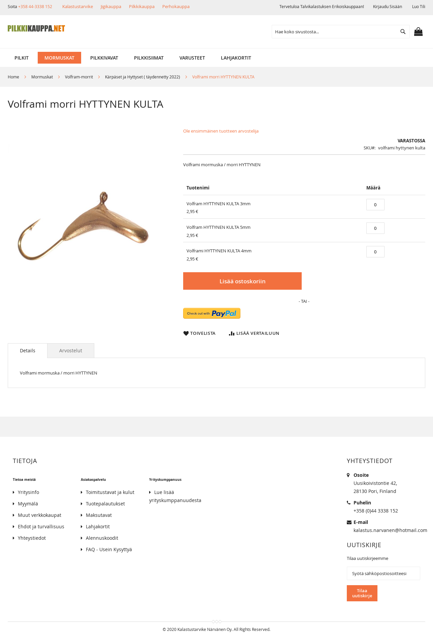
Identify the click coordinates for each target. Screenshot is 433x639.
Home (13, 76)
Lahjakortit (98, 526)
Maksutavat (99, 515)
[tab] (27, 350)
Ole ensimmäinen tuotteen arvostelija (221, 131)
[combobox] (341, 31)
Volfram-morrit (79, 76)
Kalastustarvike (77, 6)
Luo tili (418, 6)
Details (27, 350)
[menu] (216, 57)
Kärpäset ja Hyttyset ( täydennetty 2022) (142, 76)
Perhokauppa (176, 6)
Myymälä (28, 503)
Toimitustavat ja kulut (110, 492)
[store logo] (36, 28)
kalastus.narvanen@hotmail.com (390, 530)
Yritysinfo (28, 492)
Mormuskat (42, 76)
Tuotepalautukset (105, 503)
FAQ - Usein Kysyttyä (109, 549)
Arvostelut (70, 350)
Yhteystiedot (32, 538)
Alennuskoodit (102, 538)
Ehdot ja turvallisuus (41, 526)
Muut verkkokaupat (39, 515)
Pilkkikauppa (142, 6)
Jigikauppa (111, 6)
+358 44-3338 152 (35, 6)
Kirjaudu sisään (387, 6)
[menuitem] (21, 58)
